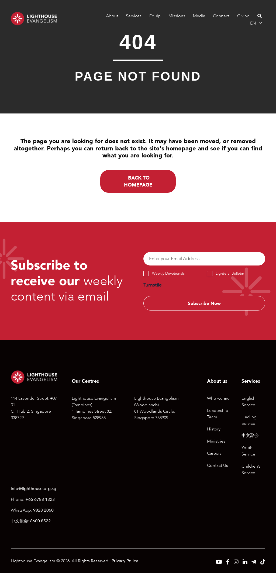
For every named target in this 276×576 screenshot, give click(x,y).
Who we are (218, 401)
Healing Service (249, 423)
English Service (249, 404)
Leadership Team (217, 417)
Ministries (216, 444)
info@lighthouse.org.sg (33, 492)
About (112, 16)
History (213, 432)
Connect (221, 16)
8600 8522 (40, 524)
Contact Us (217, 468)
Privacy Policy (125, 564)
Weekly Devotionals (168, 275)
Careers (214, 456)
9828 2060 (43, 513)
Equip (154, 16)
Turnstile (152, 287)
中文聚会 (250, 439)
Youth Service (248, 454)
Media (199, 16)
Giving (243, 16)
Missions (176, 16)
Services (133, 16)
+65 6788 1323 (40, 502)
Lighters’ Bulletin (230, 275)
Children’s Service (251, 472)
